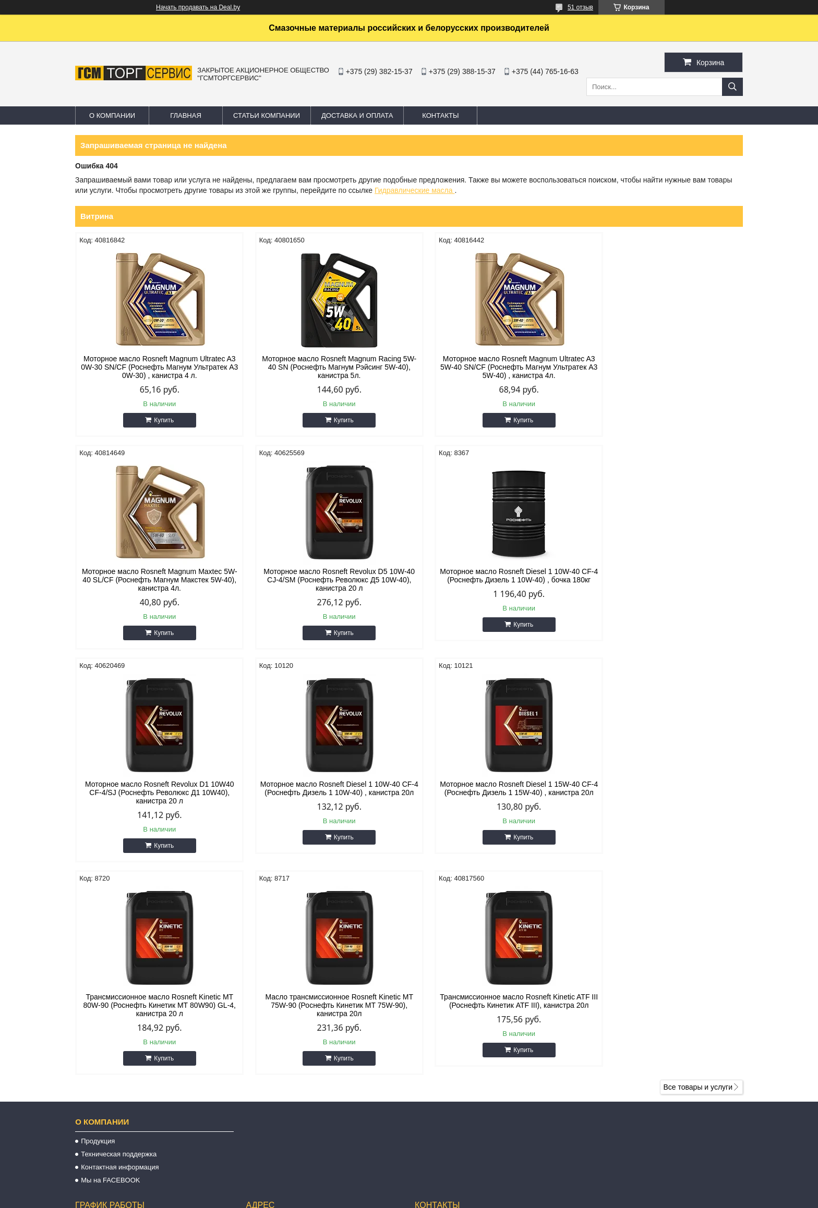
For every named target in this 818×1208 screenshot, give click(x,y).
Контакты (440, 115)
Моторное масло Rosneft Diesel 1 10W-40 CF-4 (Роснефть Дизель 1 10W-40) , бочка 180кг (324, 579)
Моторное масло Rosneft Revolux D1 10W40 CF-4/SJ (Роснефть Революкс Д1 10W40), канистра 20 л (493, 579)
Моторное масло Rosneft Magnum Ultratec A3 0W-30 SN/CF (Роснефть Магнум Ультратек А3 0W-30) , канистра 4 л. (154, 367)
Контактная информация (120, 954)
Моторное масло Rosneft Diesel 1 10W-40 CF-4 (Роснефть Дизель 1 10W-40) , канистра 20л (663, 579)
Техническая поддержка (119, 941)
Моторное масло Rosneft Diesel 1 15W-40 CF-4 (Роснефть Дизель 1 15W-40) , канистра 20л (154, 792)
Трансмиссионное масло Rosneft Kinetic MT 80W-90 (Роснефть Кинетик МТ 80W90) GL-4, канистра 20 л (324, 792)
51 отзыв (580, 7)
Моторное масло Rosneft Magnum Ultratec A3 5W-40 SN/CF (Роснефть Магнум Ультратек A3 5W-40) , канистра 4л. (493, 367)
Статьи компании (266, 115)
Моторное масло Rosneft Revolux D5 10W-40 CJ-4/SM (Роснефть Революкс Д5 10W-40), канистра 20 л (154, 579)
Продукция (98, 928)
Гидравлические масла (414, 190)
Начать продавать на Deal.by (198, 7)
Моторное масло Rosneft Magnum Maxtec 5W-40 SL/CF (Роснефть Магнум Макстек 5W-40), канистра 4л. (663, 367)
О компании (112, 115)
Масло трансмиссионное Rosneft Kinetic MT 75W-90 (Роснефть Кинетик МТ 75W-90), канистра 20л (494, 792)
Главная (185, 115)
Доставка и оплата (357, 115)
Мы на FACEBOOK (110, 967)
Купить (159, 420)
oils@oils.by (444, 1122)
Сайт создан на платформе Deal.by (409, 1188)
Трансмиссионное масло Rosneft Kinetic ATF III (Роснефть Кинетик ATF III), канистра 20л (663, 788)
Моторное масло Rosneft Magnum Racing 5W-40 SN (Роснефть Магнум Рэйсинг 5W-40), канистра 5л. (323, 367)
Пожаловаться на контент (443, 1198)
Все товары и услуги (697, 874)
